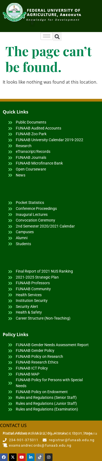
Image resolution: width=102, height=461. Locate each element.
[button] (32, 22)
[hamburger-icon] (47, 36)
